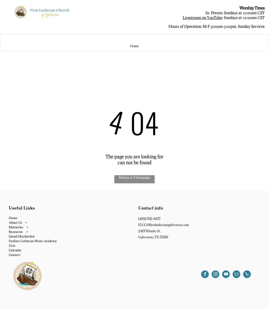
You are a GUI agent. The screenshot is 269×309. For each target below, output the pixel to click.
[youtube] (226, 274)
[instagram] (215, 274)
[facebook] (205, 274)
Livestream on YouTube (202, 17)
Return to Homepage (134, 177)
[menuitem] (134, 46)
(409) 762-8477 (149, 219)
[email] (236, 274)
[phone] (247, 274)
